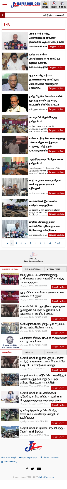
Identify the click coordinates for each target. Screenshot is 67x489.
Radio (45, 4)
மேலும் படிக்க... (56, 46)
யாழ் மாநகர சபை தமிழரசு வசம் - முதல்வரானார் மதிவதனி (45, 184)
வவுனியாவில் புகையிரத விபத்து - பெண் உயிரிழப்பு (42, 430)
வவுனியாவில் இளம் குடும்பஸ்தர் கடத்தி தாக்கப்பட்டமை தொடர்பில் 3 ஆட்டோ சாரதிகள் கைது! (42, 361)
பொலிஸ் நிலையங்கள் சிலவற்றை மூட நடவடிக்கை (43, 339)
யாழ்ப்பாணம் (53, 269)
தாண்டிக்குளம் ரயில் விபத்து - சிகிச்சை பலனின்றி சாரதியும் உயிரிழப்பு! (39, 414)
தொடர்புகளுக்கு (28, 457)
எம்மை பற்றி (8, 457)
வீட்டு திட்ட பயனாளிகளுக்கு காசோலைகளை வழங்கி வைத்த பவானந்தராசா (56, 15)
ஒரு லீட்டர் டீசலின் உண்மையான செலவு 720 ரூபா (42, 294)
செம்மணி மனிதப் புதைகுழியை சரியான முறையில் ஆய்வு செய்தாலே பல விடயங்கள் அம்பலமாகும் (46, 40)
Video (54, 4)
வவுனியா (7, 352)
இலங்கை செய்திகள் (34, 269)
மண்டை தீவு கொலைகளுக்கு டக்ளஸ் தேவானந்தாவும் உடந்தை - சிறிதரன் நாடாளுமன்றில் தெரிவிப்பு (47, 144)
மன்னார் (28, 352)
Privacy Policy (9, 461)
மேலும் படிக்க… (59, 287)
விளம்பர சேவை (49, 457)
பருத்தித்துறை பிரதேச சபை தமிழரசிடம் (46, 161)
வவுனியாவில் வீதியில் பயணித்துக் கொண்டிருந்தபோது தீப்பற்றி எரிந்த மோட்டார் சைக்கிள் (43, 379)
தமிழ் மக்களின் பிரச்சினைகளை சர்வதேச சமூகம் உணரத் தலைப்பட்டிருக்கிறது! (44, 61)
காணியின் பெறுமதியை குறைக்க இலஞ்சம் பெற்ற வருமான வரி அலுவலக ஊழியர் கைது (42, 310)
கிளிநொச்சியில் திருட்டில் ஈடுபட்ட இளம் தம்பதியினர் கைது (42, 326)
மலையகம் (52, 352)
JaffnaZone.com (46, 477)
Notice (62, 4)
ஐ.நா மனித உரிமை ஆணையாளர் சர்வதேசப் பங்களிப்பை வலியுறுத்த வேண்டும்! (44, 81)
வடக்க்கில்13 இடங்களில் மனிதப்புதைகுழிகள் (43, 203)
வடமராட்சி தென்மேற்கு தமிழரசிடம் (43, 119)
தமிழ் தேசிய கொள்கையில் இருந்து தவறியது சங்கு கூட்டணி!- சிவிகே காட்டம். (46, 100)
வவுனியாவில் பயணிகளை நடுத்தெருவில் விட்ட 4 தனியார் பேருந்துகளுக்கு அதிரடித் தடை (41, 396)
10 (50, 243)
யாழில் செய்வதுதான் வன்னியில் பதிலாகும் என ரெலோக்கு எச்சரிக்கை (44, 226)
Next (57, 243)
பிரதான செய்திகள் (11, 269)
